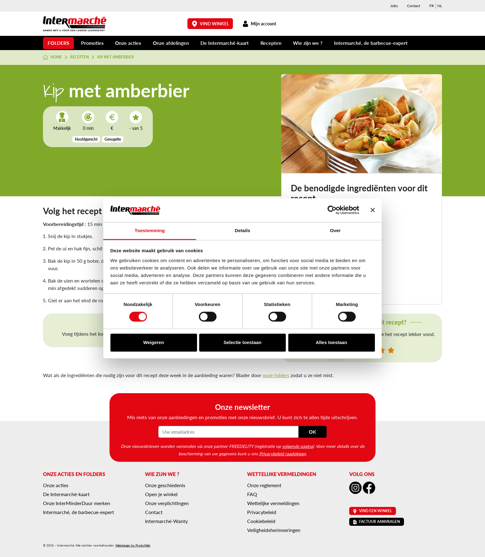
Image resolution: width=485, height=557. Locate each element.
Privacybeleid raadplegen (282, 453)
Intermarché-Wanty (166, 521)
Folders (58, 42)
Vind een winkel (372, 510)
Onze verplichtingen (167, 503)
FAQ (252, 494)
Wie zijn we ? (307, 42)
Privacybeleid (261, 512)
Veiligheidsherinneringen (273, 530)
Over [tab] (335, 230)
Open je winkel (161, 494)
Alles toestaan (331, 342)
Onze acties (128, 42)
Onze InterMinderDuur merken (76, 503)
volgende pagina (297, 446)
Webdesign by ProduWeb (132, 545)
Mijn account (259, 23)
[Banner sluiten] (373, 210)
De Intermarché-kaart (224, 42)
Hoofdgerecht (86, 139)
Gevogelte (113, 139)
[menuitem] (431, 6)
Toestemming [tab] (150, 230)
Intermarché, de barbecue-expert (371, 42)
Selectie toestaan (243, 342)
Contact (413, 5)
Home (52, 57)
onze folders (276, 375)
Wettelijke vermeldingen (273, 503)
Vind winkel (210, 23)
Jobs (394, 5)
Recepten (270, 42)
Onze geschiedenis (165, 485)
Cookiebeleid (261, 521)
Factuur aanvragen (376, 521)
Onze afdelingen (171, 42)
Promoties (92, 42)
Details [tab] (242, 230)
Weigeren (153, 342)
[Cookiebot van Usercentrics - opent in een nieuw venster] (332, 210)
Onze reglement (264, 485)
